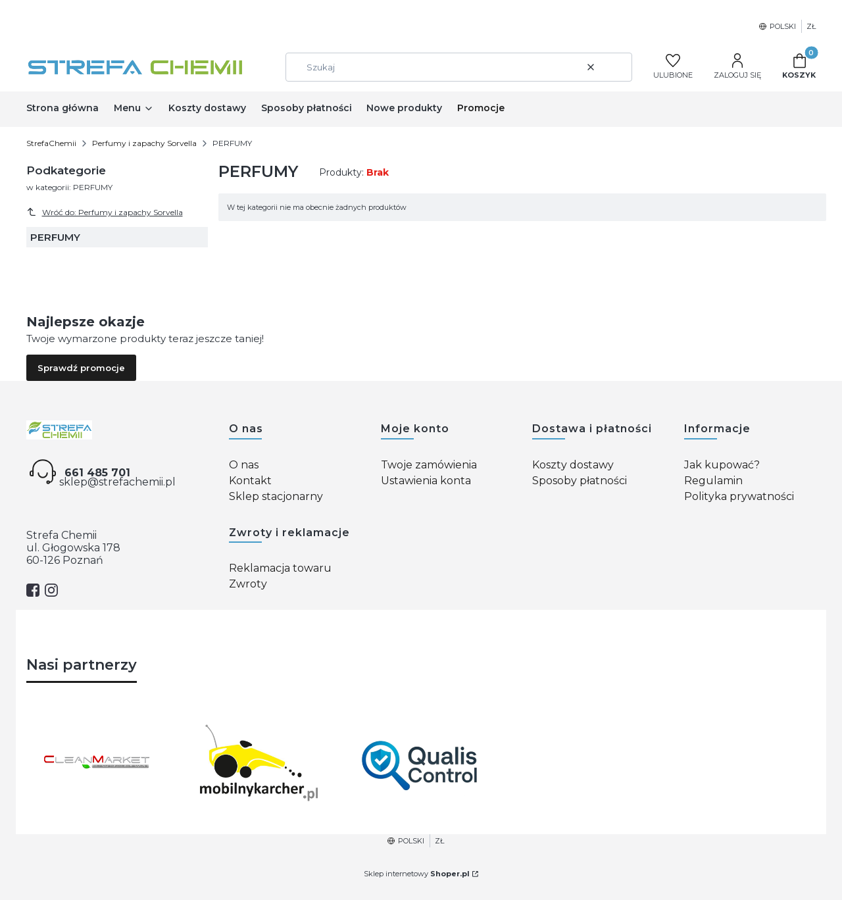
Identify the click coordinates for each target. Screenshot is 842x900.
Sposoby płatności (579, 480)
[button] (617, 67)
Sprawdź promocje (81, 367)
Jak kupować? (722, 465)
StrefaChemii (51, 143)
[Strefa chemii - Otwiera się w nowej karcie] (117, 429)
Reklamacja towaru (280, 568)
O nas (244, 465)
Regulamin (713, 480)
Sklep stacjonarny (276, 496)
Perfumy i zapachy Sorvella (144, 143)
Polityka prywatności (739, 496)
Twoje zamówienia (429, 465)
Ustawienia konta (426, 480)
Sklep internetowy (417, 873)
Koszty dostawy (573, 465)
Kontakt (250, 480)
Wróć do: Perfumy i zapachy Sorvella (104, 212)
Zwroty (248, 584)
